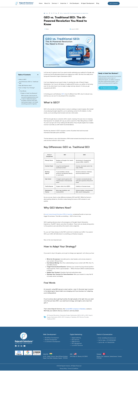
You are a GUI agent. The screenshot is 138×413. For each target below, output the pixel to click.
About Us (47, 3)
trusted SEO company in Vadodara (75, 309)
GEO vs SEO (84, 315)
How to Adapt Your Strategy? (27, 87)
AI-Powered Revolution (53, 315)
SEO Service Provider (83, 317)
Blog (97, 3)
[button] (37, 74)
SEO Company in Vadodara (69, 317)
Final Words (23, 91)
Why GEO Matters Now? (25, 85)
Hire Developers (74, 3)
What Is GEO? (22, 79)
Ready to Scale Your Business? (29, 93)
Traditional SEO (51, 319)
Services (55, 3)
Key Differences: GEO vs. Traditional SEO (28, 82)
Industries (64, 3)
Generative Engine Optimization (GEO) (70, 315)
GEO (63, 94)
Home (40, 3)
